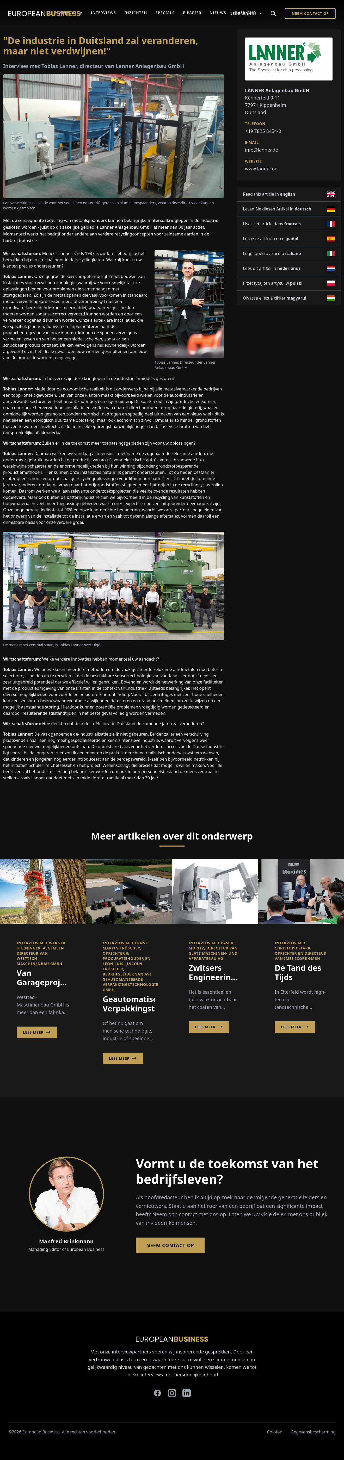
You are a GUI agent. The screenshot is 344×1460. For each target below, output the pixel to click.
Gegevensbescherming (313, 1432)
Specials (165, 12)
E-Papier (192, 12)
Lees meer (37, 1032)
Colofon (274, 1432)
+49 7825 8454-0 (263, 131)
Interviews (103, 12)
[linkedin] (186, 1393)
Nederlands (245, 13)
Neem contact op (310, 13)
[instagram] (172, 1393)
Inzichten (135, 12)
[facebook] (157, 1393)
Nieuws (218, 12)
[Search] (273, 13)
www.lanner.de (261, 168)
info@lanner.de (261, 150)
